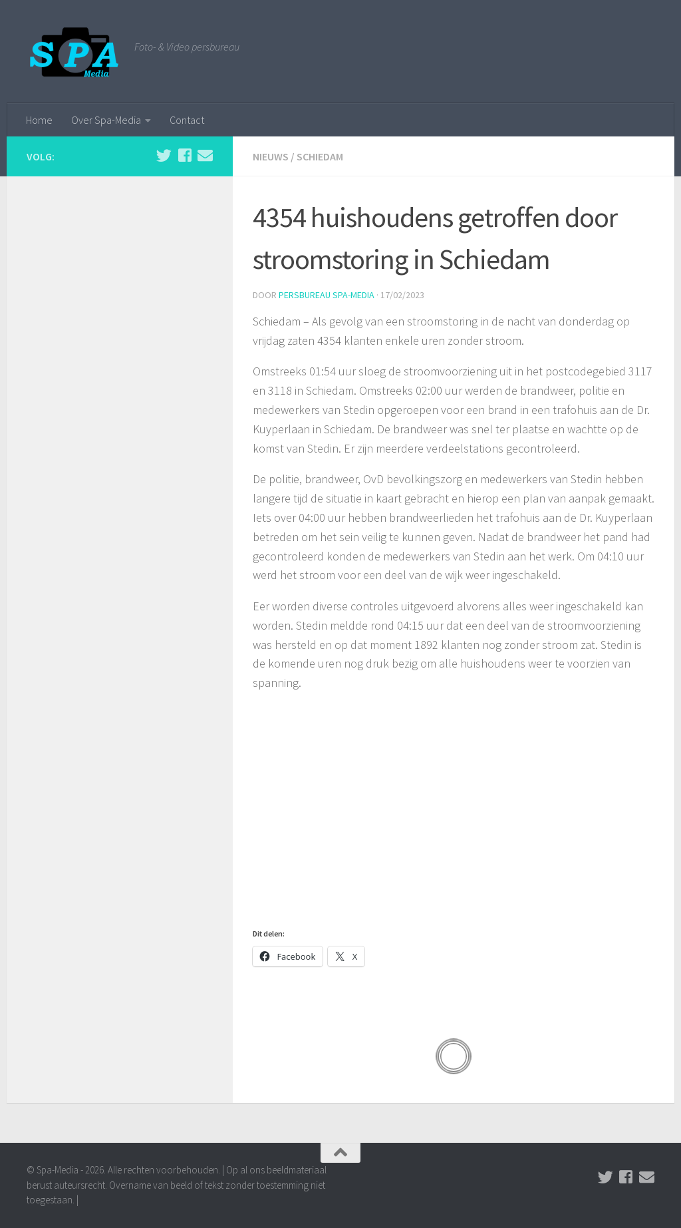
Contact (187, 119)
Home (39, 119)
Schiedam (320, 156)
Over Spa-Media (106, 119)
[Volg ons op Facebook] (184, 155)
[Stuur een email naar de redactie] (205, 155)
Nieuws (271, 156)
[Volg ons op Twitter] (164, 155)
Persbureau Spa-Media (326, 295)
